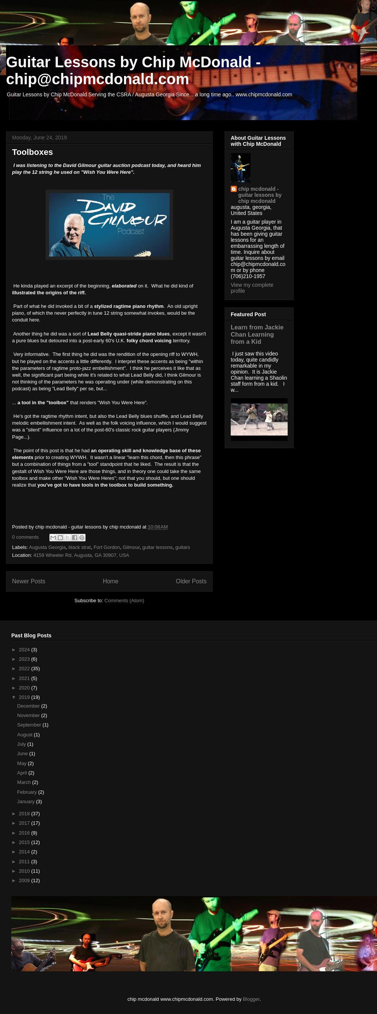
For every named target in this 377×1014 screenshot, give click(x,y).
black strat (80, 547)
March (24, 782)
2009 (25, 880)
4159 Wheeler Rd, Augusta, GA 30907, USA (81, 555)
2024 (25, 649)
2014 (25, 852)
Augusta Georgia (47, 547)
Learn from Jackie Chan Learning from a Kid (257, 334)
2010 (25, 871)
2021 (25, 678)
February (27, 792)
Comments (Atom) (124, 600)
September (30, 725)
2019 (25, 697)
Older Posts (191, 581)
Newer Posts (28, 581)
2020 (25, 688)
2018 (25, 813)
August (25, 734)
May (22, 763)
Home (111, 581)
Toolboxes (32, 152)
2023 (25, 659)
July (22, 744)
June (23, 753)
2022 (25, 668)
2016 (25, 833)
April (23, 773)
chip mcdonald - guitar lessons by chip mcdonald (260, 195)
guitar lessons (157, 547)
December (29, 706)
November (29, 715)
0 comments (25, 537)
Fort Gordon (106, 547)
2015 (25, 842)
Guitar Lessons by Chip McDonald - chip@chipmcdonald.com (133, 70)
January (26, 801)
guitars (182, 547)
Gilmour (131, 547)
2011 (25, 861)
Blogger (251, 999)
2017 (25, 823)
